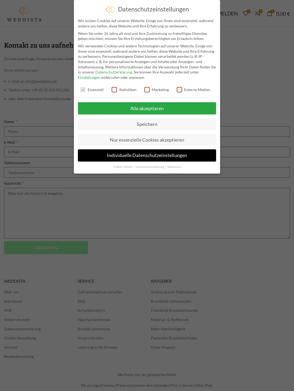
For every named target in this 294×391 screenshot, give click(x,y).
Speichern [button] (147, 122)
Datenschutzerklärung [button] (150, 165)
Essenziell (92, 88)
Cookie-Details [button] (123, 165)
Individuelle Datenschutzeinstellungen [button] (147, 154)
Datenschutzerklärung (113, 70)
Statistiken (124, 88)
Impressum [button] (174, 165)
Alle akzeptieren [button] (147, 107)
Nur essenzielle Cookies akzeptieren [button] (147, 138)
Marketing (156, 88)
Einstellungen (89, 76)
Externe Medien (193, 88)
